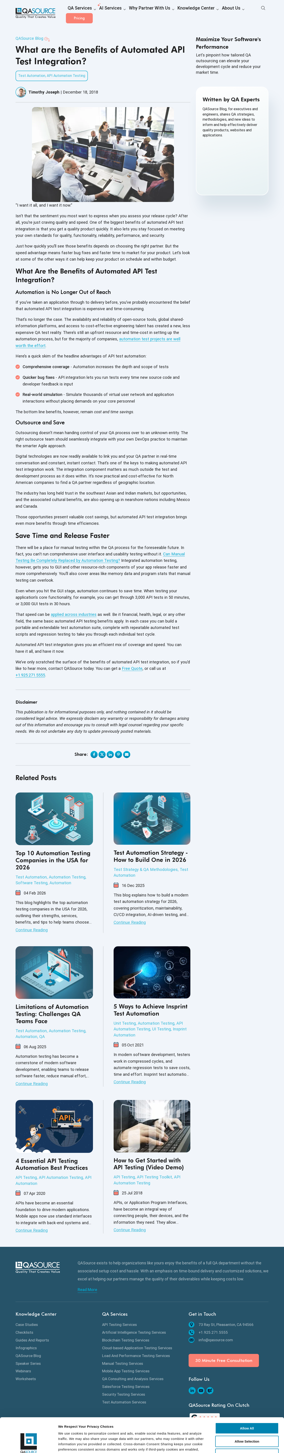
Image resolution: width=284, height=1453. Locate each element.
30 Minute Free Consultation (223, 1360)
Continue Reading (32, 930)
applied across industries (74, 614)
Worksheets (26, 1379)
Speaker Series (28, 1363)
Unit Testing (125, 1023)
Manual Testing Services (122, 1363)
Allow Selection (247, 1412)
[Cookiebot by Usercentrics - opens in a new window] (28, 1444)
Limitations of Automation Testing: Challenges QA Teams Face (52, 1013)
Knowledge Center (175, 14)
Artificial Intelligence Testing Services (134, 1332)
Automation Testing (67, 877)
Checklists (24, 1332)
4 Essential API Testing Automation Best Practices (52, 1164)
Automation (60, 882)
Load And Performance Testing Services (136, 1355)
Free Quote (132, 668)
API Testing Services (119, 1324)
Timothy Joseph (43, 92)
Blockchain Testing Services (125, 1340)
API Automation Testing (66, 76)
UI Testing (161, 1029)
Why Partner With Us (137, 14)
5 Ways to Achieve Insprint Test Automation (150, 1010)
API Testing (26, 1177)
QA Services (77, 14)
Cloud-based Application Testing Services (137, 1348)
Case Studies (27, 1324)
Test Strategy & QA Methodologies (146, 869)
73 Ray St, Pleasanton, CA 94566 (221, 1324)
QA (42, 1036)
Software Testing (31, 882)
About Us (205, 14)
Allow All (247, 1399)
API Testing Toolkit (154, 1177)
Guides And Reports (32, 1340)
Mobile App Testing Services (126, 1371)
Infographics (26, 1348)
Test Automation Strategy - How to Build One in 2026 (151, 856)
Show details (229, 1444)
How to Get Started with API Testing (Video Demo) (149, 1164)
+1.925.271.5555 (30, 675)
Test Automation (31, 76)
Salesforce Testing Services (126, 1386)
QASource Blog (29, 38)
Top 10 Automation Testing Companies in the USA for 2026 (53, 860)
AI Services (103, 14)
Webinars (23, 1371)
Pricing (255, 13)
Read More (87, 1289)
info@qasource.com (211, 1340)
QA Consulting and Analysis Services (133, 1379)
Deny (247, 1425)
